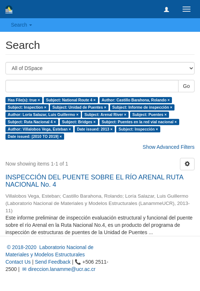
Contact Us (18, 262)
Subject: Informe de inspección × (142, 107)
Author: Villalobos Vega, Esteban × (39, 129)
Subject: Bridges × (78, 122)
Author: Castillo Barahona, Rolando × (136, 100)
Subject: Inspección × (138, 129)
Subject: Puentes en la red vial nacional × (139, 122)
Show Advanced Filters (169, 147)
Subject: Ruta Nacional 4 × (32, 122)
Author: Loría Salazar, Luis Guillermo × (43, 114)
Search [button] (21, 25)
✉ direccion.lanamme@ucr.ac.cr (58, 269)
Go (186, 86)
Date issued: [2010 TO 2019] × (35, 136)
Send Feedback (53, 262)
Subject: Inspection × (27, 107)
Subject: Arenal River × (105, 114)
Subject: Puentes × (149, 114)
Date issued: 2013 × (95, 129)
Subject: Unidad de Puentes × (79, 107)
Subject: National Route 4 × (70, 100)
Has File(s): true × (24, 100)
